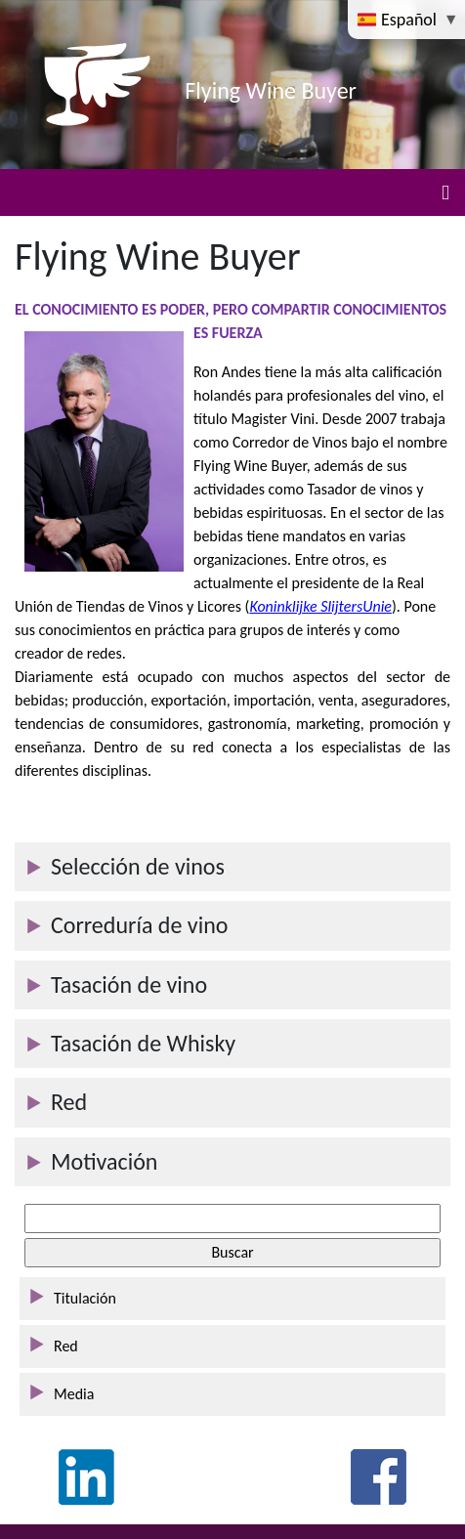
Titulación (85, 1298)
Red (66, 1346)
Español (399, 18)
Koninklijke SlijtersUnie (320, 606)
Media (74, 1394)
